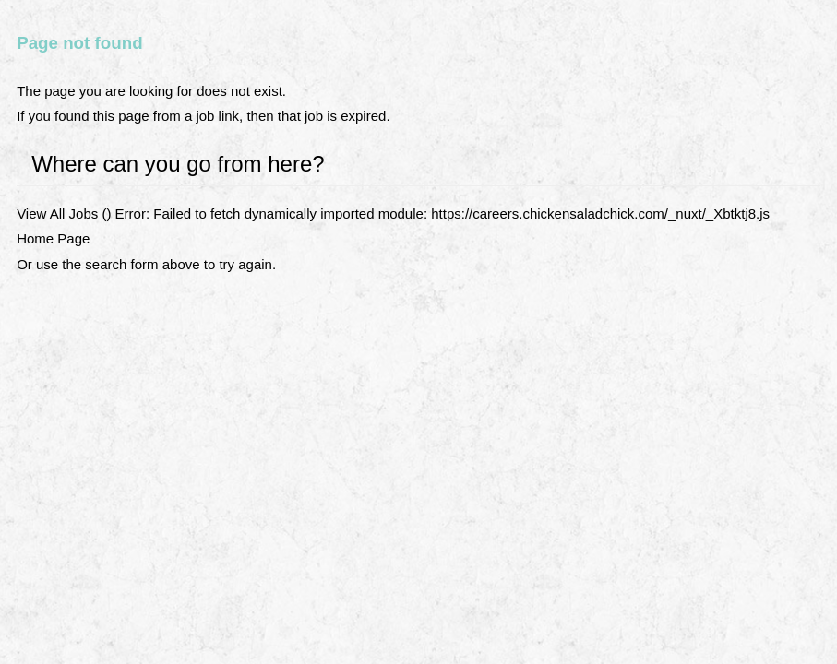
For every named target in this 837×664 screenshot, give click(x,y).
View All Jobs (57, 213)
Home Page (53, 238)
